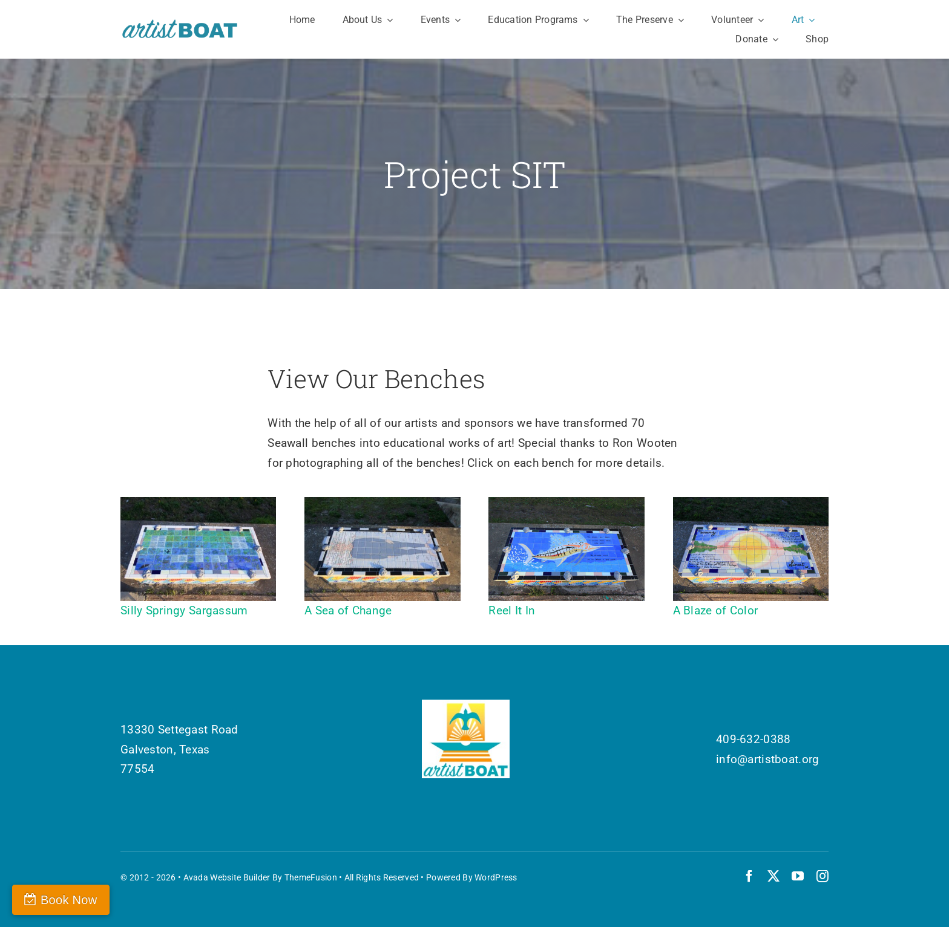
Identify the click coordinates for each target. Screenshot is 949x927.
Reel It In (511, 610)
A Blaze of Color (715, 610)
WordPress (496, 877)
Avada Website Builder (227, 877)
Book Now (69, 899)
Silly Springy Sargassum (184, 610)
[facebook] (749, 876)
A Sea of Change (348, 610)
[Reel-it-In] (566, 503)
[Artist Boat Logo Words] (180, 24)
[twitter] (773, 876)
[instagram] (822, 876)
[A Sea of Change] (382, 503)
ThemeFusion (310, 877)
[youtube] (798, 876)
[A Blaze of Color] (751, 503)
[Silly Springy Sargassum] (198, 503)
